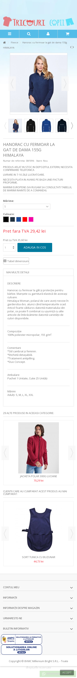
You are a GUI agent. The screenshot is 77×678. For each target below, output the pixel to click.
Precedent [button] (12, 83)
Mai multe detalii (17, 272)
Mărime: (9, 201)
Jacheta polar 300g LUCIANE (38, 476)
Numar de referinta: (14, 160)
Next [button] (72, 126)
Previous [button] (5, 126)
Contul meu (11, 587)
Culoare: (9, 214)
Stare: (39, 160)
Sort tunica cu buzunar (38, 557)
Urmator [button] (65, 83)
